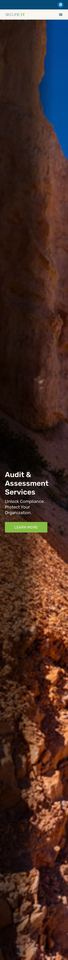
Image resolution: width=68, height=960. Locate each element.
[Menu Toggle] (61, 14)
